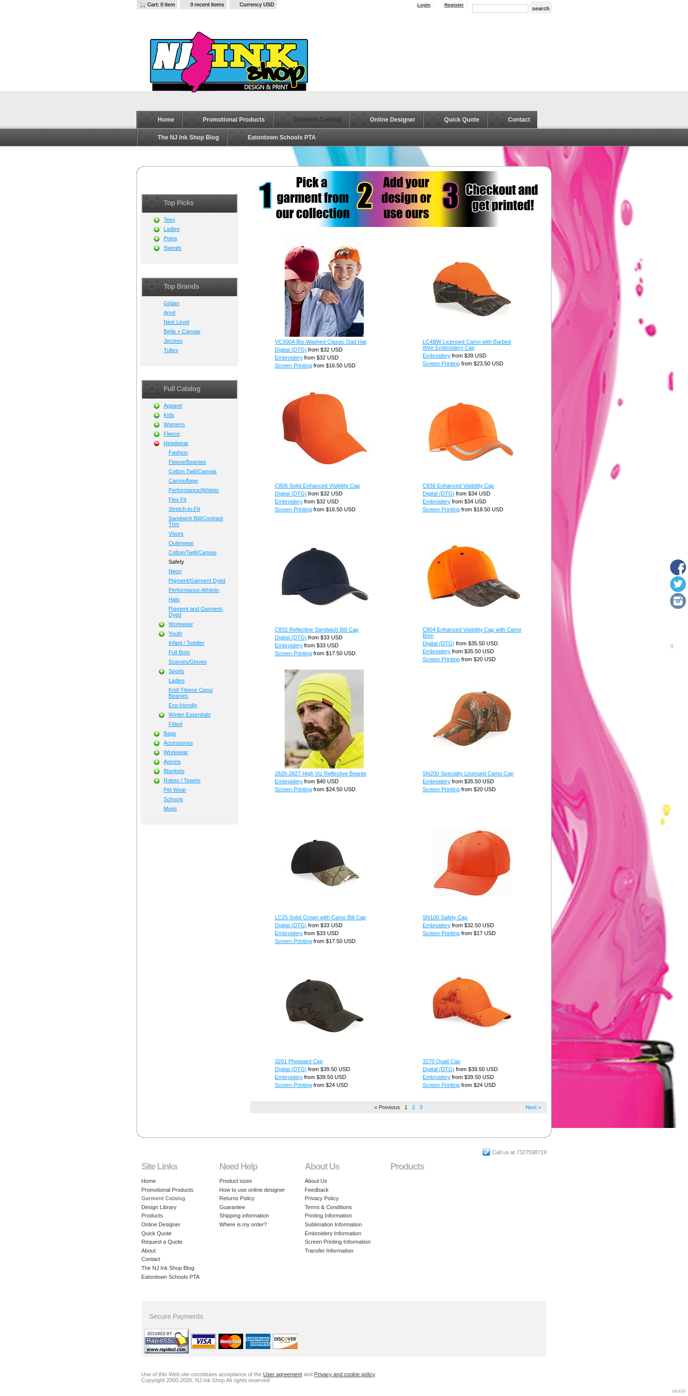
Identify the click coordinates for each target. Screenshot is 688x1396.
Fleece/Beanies (187, 462)
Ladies (171, 229)
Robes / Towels (182, 780)
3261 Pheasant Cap (299, 1061)
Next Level (176, 322)
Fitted (175, 724)
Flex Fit (177, 499)
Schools (173, 799)
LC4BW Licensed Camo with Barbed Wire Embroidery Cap (467, 345)
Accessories (178, 743)
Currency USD (257, 4)
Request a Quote (161, 1242)
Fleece (172, 434)
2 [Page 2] (413, 1107)
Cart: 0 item (161, 4)
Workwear (181, 624)
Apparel (173, 405)
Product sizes (235, 1181)
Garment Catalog (318, 119)
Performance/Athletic (194, 490)
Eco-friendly (183, 705)
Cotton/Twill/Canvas (192, 552)
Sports (176, 671)
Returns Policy (237, 1198)
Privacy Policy (322, 1198)
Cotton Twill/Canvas (192, 471)
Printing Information (328, 1215)
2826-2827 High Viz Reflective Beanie (320, 773)
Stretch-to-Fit (184, 509)
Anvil (169, 312)
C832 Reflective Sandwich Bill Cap (316, 629)
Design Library (158, 1207)
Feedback (317, 1190)
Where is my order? (243, 1224)
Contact (519, 119)
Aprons (172, 762)
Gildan (171, 303)
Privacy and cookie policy (345, 1374)
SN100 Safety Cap (445, 917)
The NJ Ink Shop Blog (188, 137)
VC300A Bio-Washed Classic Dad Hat (320, 342)
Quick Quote (461, 119)
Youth (175, 633)
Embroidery (288, 357)
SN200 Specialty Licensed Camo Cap (468, 773)
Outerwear (181, 543)
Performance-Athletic (194, 590)
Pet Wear (175, 790)
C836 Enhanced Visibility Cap (458, 486)
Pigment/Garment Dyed (197, 581)
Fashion (178, 452)
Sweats (172, 248)
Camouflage (183, 481)
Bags (170, 733)
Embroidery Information (333, 1233)
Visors (176, 534)
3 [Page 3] (421, 1107)
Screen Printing (293, 365)
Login (423, 4)
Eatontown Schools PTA (282, 137)
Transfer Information (329, 1251)
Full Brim (179, 652)
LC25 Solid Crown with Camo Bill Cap (320, 917)
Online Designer (392, 119)
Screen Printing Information (338, 1242)
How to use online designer (252, 1190)
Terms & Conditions (328, 1207)
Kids (169, 415)
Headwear (176, 443)
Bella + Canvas (182, 331)
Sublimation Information (333, 1224)
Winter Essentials (190, 715)
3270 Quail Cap (441, 1061)
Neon (175, 571)
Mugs (170, 808)
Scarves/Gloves (188, 662)
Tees (169, 220)
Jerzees (173, 341)
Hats (174, 599)
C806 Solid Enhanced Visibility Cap (317, 486)
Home (166, 119)
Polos (170, 238)
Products (152, 1215)
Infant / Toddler (187, 643)
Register (454, 4)
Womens (174, 424)
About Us (316, 1181)
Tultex (171, 350)
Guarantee (232, 1207)
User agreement (282, 1374)
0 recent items (207, 4)
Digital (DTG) (290, 350)
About (148, 1251)
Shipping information (244, 1215)
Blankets (174, 771)
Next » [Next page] (533, 1107)
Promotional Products (233, 119)
